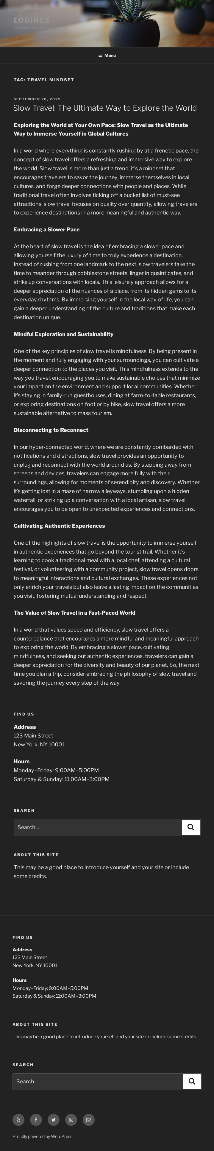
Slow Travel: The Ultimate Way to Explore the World (105, 107)
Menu (107, 55)
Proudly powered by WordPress (42, 1136)
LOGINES (32, 20)
